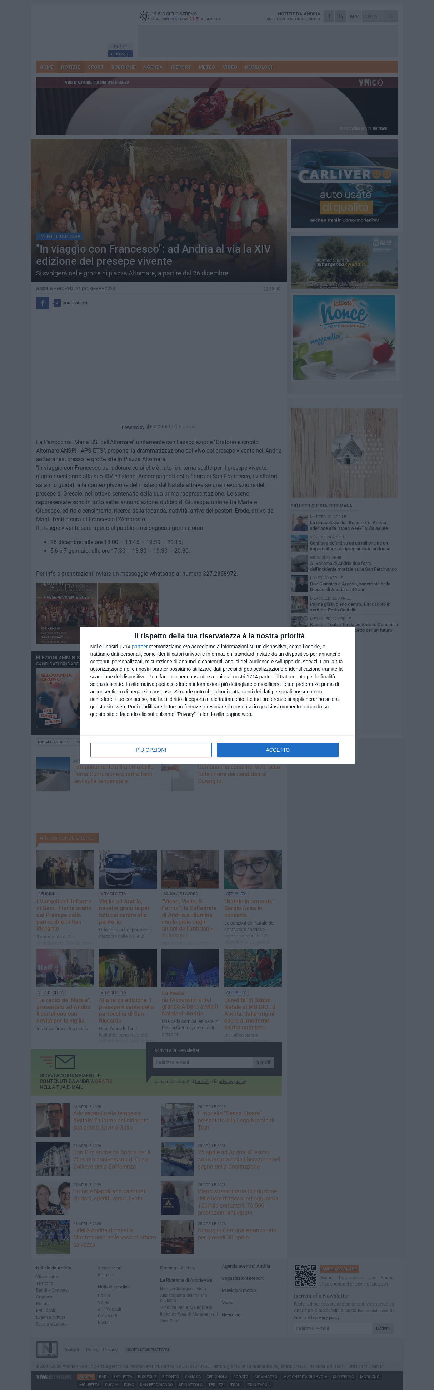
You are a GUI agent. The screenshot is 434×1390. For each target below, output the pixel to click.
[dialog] (217, 695)
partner (140, 646)
